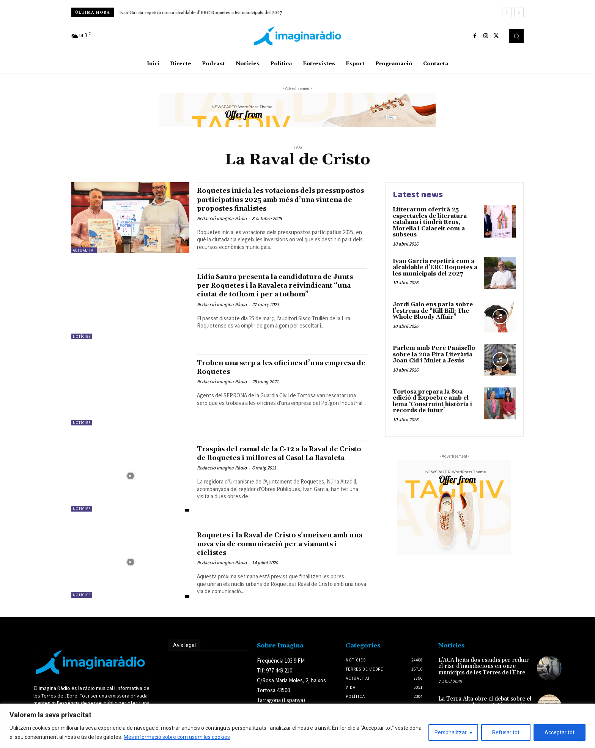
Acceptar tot (560, 732)
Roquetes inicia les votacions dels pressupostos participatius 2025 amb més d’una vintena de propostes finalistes (274, 204)
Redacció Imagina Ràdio (222, 227)
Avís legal (184, 651)
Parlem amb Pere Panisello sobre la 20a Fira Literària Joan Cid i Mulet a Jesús (434, 354)
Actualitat (84, 250)
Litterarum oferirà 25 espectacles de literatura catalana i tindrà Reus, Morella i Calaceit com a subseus (430, 222)
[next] (519, 12)
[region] (297, 726)
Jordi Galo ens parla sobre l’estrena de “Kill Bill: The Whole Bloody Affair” (433, 311)
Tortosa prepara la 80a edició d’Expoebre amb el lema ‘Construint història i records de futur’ (432, 401)
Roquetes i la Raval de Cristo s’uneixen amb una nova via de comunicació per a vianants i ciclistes (278, 550)
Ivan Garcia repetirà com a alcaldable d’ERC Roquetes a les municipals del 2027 (201, 13)
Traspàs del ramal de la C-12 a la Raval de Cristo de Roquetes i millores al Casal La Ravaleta (280, 463)
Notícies (82, 342)
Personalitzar (450, 732)
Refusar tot (505, 732)
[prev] (507, 12)
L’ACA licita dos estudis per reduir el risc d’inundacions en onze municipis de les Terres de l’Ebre (483, 672)
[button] (516, 36)
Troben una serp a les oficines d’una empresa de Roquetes (271, 373)
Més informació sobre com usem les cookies (177, 737)
